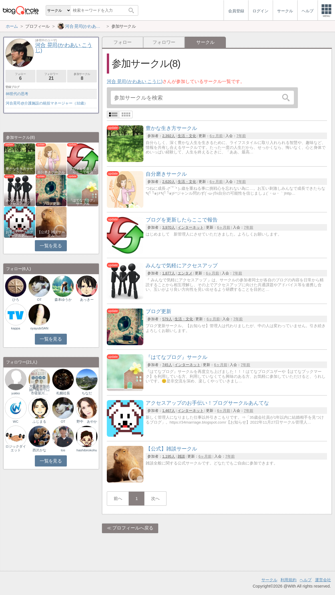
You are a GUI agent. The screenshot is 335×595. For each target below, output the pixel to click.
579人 (167, 319)
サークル (269, 580)
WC (15, 421)
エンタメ (185, 273)
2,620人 (168, 181)
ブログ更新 (51, 203)
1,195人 (168, 456)
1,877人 (168, 273)
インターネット (191, 227)
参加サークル (82, 76)
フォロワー (164, 42)
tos (63, 450)
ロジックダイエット (15, 448)
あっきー (87, 299)
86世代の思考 (17, 94)
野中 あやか (87, 421)
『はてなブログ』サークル (83, 202)
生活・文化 (187, 136)
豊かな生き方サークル (19, 170)
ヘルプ (306, 580)
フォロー (122, 42)
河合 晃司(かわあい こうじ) (135, 81)
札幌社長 (63, 393)
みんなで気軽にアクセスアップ (19, 202)
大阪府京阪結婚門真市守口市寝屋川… (39, 390)
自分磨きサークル (51, 172)
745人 (167, 365)
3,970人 (168, 227)
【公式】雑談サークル (51, 233)
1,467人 (168, 410)
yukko (15, 393)
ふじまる (39, 421)
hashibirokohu (87, 450)
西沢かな (39, 450)
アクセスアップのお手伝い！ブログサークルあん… (19, 232)
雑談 (181, 456)
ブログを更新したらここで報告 (83, 170)
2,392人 (168, 136)
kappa (15, 328)
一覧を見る (51, 245)
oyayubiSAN (39, 328)
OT (39, 299)
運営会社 (323, 580)
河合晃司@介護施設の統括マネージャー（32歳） (47, 103)
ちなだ (87, 393)
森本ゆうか (63, 299)
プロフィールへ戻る (132, 527)
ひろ (15, 299)
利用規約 (288, 580)
